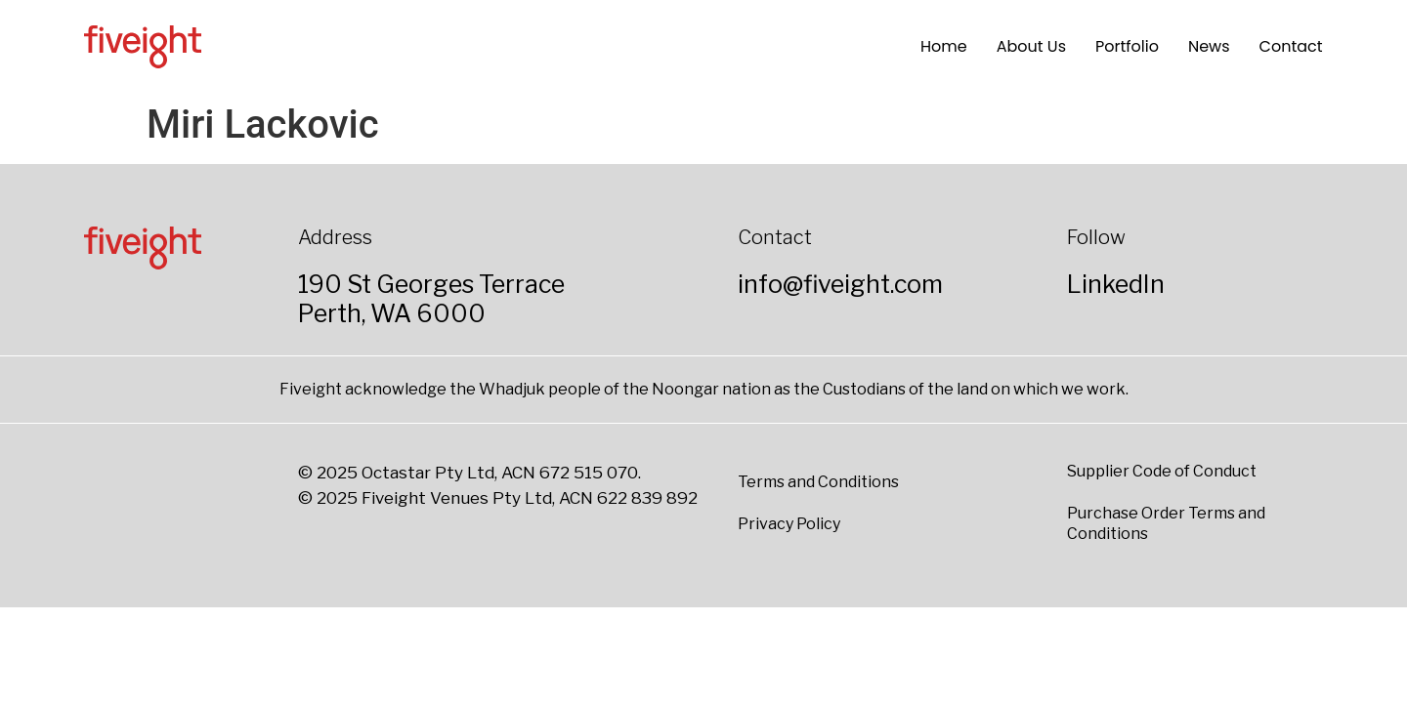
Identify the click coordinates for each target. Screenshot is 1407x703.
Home (943, 46)
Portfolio (1127, 46)
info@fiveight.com (840, 284)
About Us (1031, 46)
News (1209, 46)
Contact (1291, 46)
